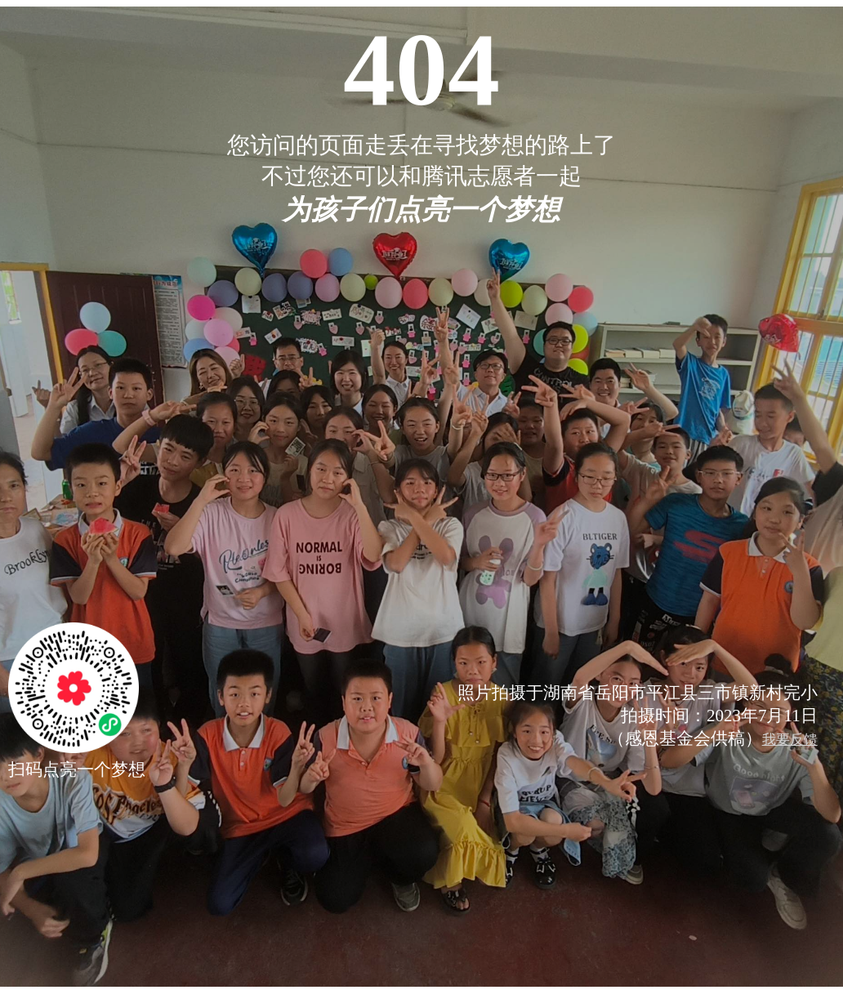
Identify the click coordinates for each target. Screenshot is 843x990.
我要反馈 (790, 739)
